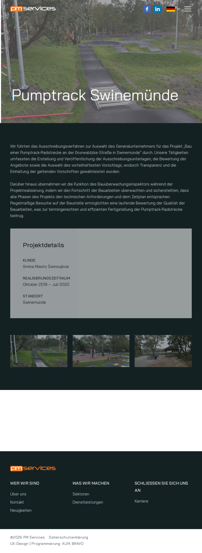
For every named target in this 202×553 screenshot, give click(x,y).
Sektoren (81, 494)
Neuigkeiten (21, 510)
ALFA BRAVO (73, 543)
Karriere (141, 501)
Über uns (18, 494)
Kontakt (17, 502)
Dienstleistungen (88, 502)
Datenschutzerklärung (68, 537)
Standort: (33, 297)
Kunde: (29, 261)
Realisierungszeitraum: (47, 279)
